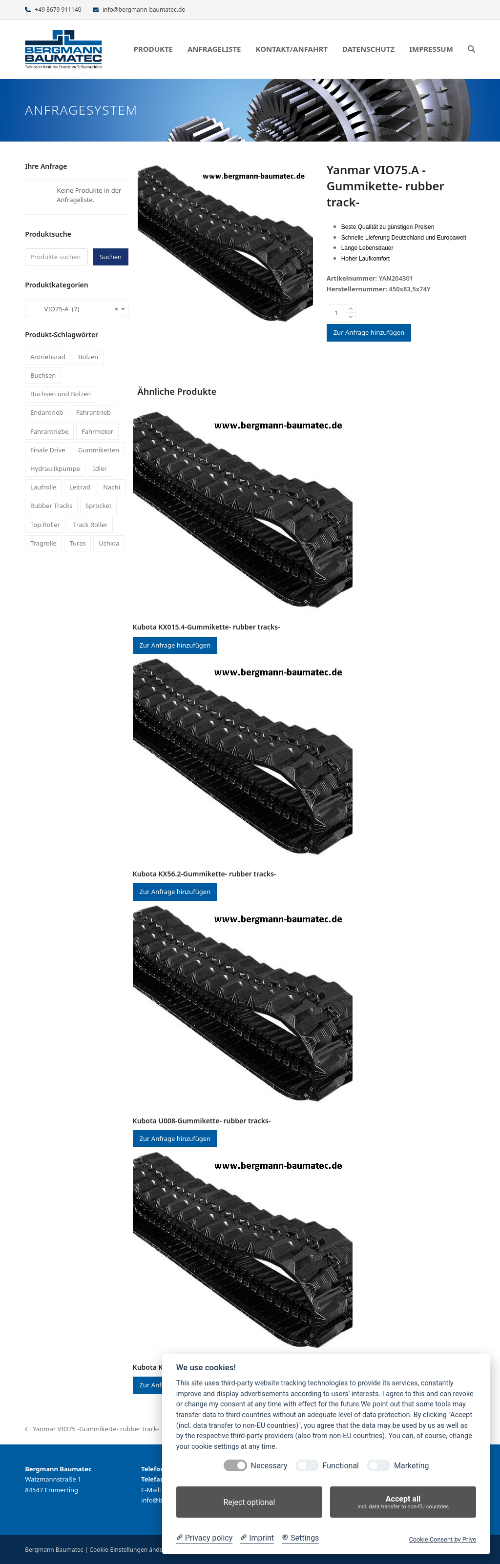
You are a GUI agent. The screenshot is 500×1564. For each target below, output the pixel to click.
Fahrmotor (97, 431)
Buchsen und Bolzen (60, 393)
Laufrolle (43, 487)
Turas (77, 543)
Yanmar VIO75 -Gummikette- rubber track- (92, 1429)
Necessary (269, 1465)
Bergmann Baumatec (54, 1549)
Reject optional (249, 1502)
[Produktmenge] (336, 313)
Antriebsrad (47, 356)
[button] (471, 49)
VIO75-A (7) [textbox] (73, 309)
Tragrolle (43, 543)
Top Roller (45, 524)
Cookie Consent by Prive (442, 1539)
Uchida (109, 543)
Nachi (111, 487)
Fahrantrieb (93, 412)
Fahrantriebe (49, 431)
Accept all (403, 1502)
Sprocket (98, 505)
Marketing (411, 1465)
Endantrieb (46, 412)
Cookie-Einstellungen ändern (128, 1549)
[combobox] (76, 308)
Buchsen (43, 375)
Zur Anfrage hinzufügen (369, 332)
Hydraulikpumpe (55, 468)
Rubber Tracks (51, 505)
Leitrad (79, 487)
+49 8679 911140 (58, 9)
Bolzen (88, 356)
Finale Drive (47, 450)
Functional (341, 1465)
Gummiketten (98, 450)
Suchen (111, 256)
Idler (99, 468)
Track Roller (90, 524)
